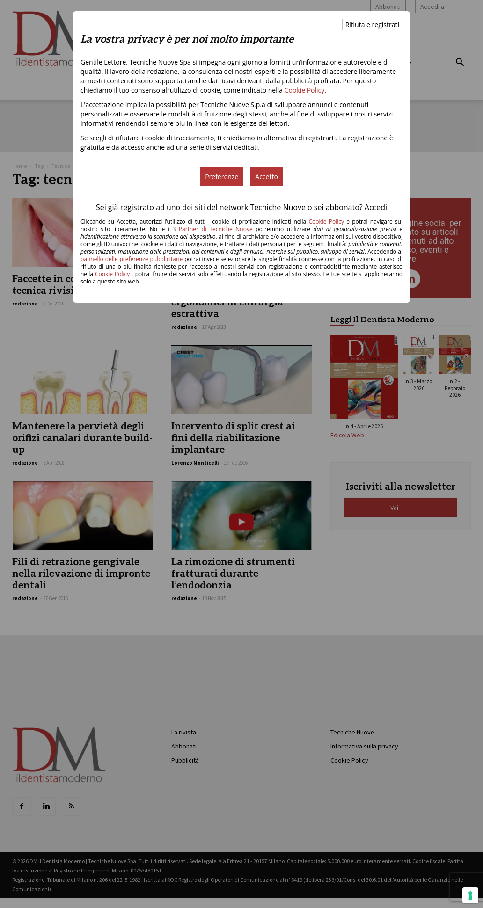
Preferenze (221, 176)
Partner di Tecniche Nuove (217, 229)
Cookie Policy (305, 90)
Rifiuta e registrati (372, 24)
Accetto (266, 176)
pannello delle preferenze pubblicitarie (131, 259)
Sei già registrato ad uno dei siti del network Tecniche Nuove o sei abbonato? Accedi (241, 207)
